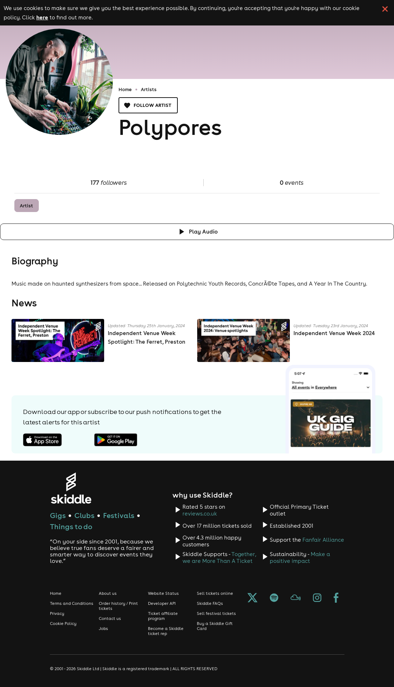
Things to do (71, 526)
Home (125, 89)
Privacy (57, 613)
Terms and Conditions (71, 603)
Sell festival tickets (216, 613)
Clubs (84, 515)
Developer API (162, 603)
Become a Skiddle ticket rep (166, 631)
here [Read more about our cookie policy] (42, 17)
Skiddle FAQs (210, 603)
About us (108, 593)
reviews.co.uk (199, 513)
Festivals (118, 515)
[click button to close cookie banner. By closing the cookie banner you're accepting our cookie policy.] (385, 9)
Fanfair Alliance (323, 539)
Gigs (58, 515)
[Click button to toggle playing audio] (197, 231)
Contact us (110, 618)
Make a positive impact (300, 557)
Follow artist (148, 105)
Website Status (163, 593)
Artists (149, 89)
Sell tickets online (215, 593)
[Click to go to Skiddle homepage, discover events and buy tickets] (71, 488)
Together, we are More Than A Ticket (219, 557)
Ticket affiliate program (163, 616)
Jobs (103, 628)
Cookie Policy (63, 623)
